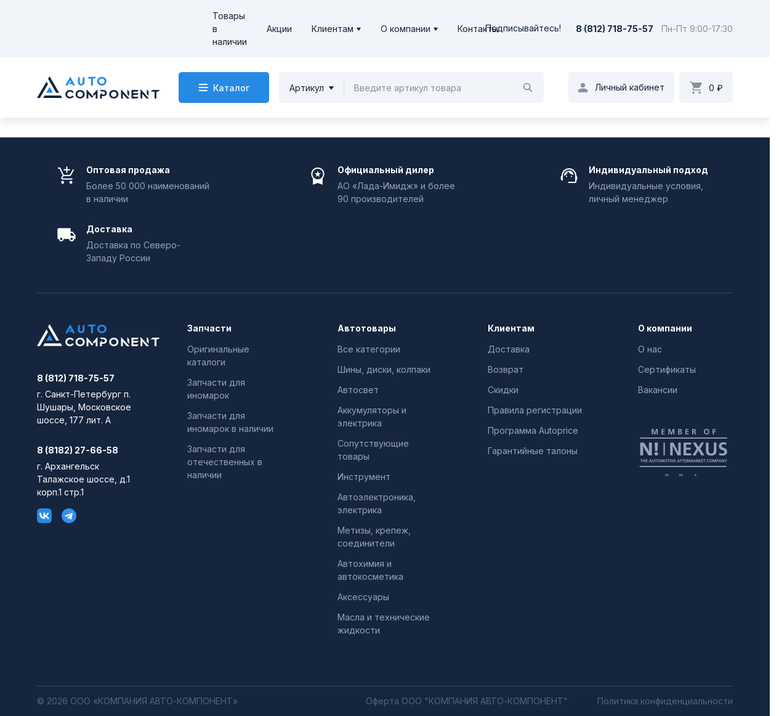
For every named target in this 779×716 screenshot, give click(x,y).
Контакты (478, 28)
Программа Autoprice (533, 430)
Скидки (503, 389)
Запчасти (209, 328)
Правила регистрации (535, 410)
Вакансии (657, 389)
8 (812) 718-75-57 (614, 28)
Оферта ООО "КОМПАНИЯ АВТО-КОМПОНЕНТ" (467, 701)
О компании (405, 28)
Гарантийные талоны (533, 450)
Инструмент (363, 476)
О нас (650, 349)
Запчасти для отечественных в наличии (224, 462)
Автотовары (366, 328)
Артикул (306, 88)
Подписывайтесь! (523, 28)
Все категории (368, 349)
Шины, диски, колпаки (383, 369)
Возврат (505, 369)
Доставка (509, 349)
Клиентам (332, 28)
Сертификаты (667, 369)
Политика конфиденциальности (665, 701)
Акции (279, 28)
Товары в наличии (229, 28)
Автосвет (358, 389)
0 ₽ (716, 88)
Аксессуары (363, 597)
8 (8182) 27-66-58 (77, 450)
